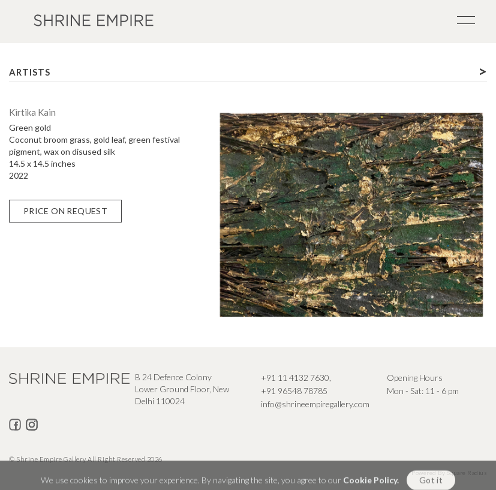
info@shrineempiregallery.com (315, 404)
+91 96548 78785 (294, 391)
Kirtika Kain (32, 112)
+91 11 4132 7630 (295, 377)
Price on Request (65, 211)
